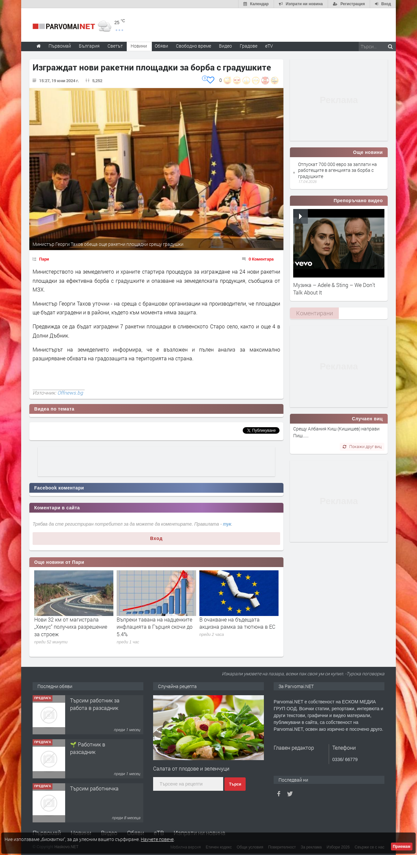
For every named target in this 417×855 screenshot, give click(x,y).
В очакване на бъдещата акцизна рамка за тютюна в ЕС (237, 623)
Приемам (401, 846)
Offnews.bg (70, 392)
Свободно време (193, 46)
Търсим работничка (94, 788)
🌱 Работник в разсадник (87, 748)
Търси (235, 784)
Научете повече (157, 839)
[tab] (314, 313)
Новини (139, 46)
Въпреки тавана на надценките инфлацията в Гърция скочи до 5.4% (155, 627)
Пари (44, 259)
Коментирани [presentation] (314, 313)
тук (227, 524)
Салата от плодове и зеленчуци (191, 768)
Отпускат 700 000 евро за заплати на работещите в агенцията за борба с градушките (337, 170)
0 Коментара (261, 259)
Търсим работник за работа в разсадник (95, 704)
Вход (156, 538)
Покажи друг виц (362, 446)
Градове (248, 46)
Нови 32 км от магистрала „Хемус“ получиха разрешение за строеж (70, 627)
